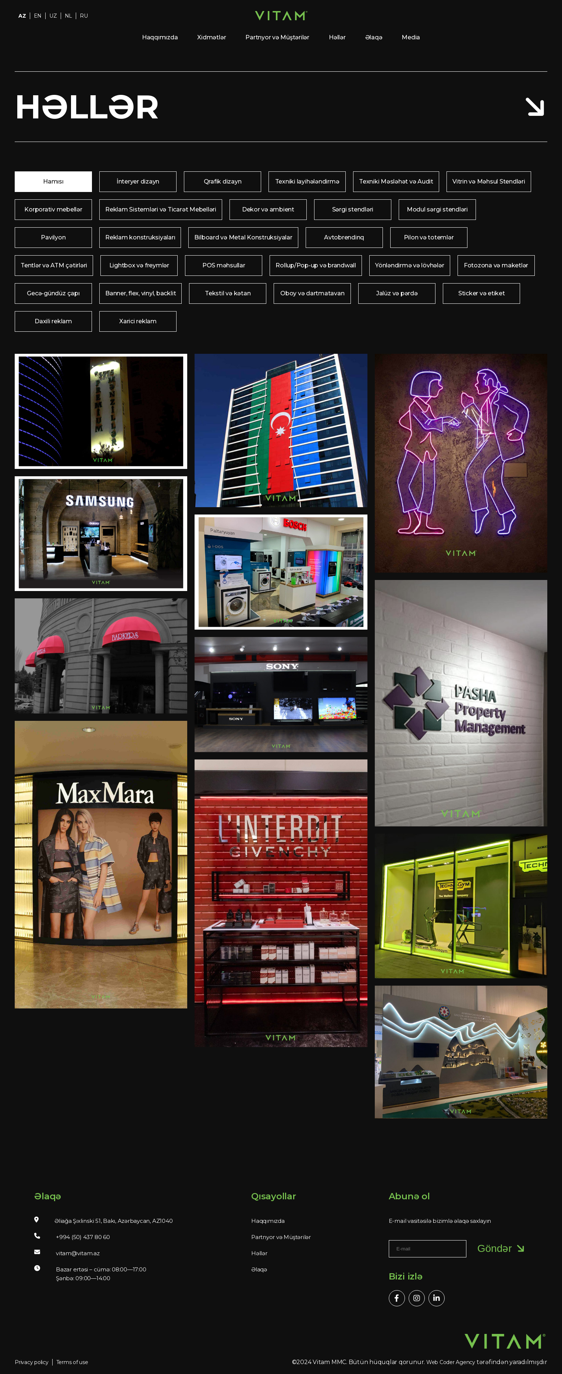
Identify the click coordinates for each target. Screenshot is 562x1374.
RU (84, 16)
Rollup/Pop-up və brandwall (315, 265)
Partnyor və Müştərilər (277, 37)
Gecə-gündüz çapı (53, 293)
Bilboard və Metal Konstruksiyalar (243, 237)
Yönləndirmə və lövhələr (409, 265)
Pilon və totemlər (429, 237)
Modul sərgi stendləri (437, 209)
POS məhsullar (223, 265)
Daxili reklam (53, 321)
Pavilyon (53, 237)
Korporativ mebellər (53, 209)
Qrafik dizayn (223, 181)
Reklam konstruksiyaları (140, 237)
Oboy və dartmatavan (312, 293)
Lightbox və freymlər (139, 265)
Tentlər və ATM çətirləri (54, 265)
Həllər (337, 37)
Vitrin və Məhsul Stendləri (488, 181)
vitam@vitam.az (78, 1253)
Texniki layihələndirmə (307, 181)
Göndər (502, 1248)
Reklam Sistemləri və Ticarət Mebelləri (160, 209)
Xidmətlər (211, 37)
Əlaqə (374, 37)
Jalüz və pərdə (397, 293)
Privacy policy (32, 1362)
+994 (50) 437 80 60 (83, 1237)
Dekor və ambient (268, 209)
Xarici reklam (138, 321)
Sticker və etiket (481, 293)
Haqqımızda (160, 37)
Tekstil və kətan (227, 293)
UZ (53, 16)
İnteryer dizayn (138, 181)
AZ (22, 16)
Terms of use (72, 1362)
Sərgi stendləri (352, 209)
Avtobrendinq (344, 237)
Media (411, 37)
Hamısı (53, 181)
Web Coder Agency (450, 1362)
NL (68, 16)
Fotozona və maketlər (496, 265)
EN (38, 16)
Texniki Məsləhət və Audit (396, 181)
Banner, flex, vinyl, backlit (140, 293)
